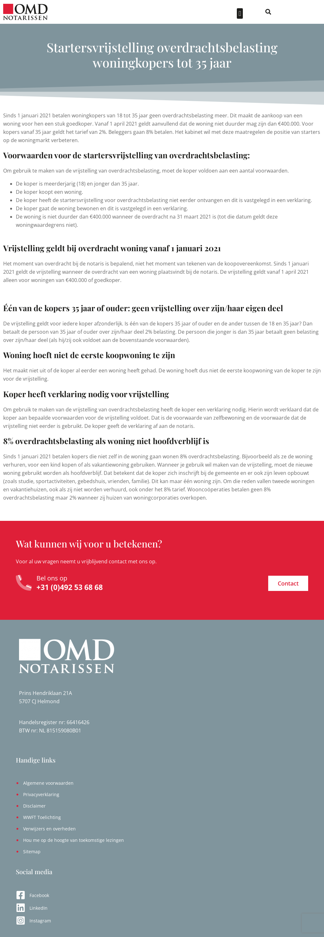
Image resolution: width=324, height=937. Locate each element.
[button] (275, 13)
